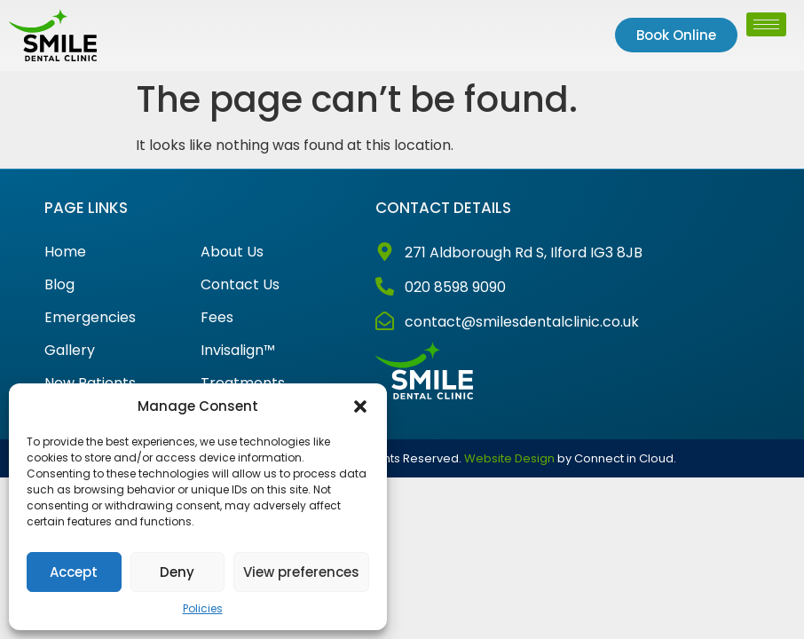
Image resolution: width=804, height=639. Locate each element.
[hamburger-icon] (766, 24)
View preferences (301, 572)
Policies (203, 608)
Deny (177, 572)
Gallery (69, 350)
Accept (74, 572)
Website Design (509, 458)
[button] (360, 406)
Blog (59, 285)
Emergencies (90, 317)
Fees (217, 317)
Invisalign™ (238, 350)
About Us (232, 252)
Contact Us (240, 285)
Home (65, 252)
